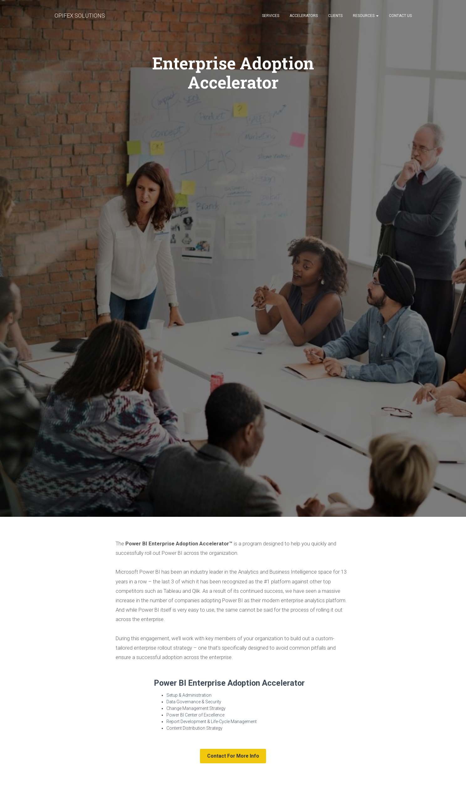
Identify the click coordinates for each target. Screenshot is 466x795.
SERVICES (270, 16)
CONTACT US (400, 16)
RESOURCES (366, 16)
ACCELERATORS (304, 16)
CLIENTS (335, 16)
